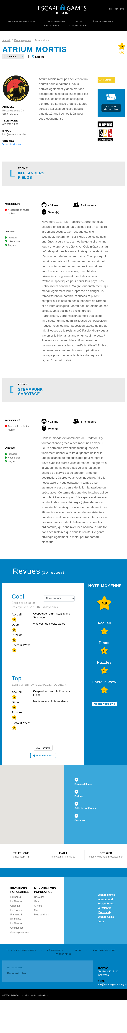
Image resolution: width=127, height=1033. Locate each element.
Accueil (6, 40)
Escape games (22, 40)
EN (122, 9)
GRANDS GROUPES (55, 21)
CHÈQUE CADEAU (79, 25)
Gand (37, 901)
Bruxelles (39, 897)
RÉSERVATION (55, 950)
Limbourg (15, 897)
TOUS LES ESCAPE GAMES (21, 21)
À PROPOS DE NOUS (103, 21)
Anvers (38, 905)
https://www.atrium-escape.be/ (106, 856)
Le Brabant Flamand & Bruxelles (16, 914)
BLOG (79, 21)
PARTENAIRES (51, 25)
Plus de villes (41, 914)
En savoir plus (16, 973)
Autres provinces (19, 932)
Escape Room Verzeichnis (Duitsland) (106, 908)
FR (116, 9)
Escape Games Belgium (37, 995)
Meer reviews (43, 748)
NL (110, 9)
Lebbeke (39, 57)
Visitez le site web (12, 144)
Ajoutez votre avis (43, 755)
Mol (36, 910)
